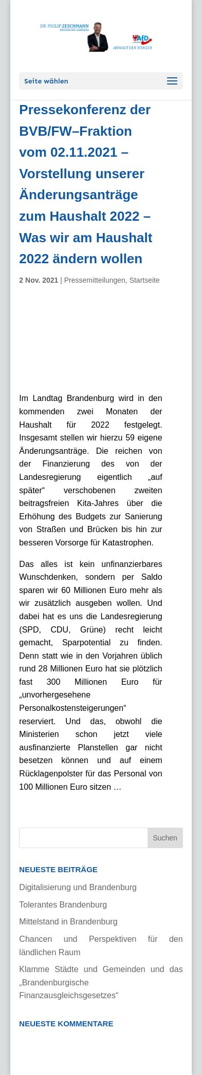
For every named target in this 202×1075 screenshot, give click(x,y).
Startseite (145, 280)
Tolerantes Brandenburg (63, 904)
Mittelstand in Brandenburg (68, 921)
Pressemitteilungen (94, 280)
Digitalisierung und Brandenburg (78, 887)
